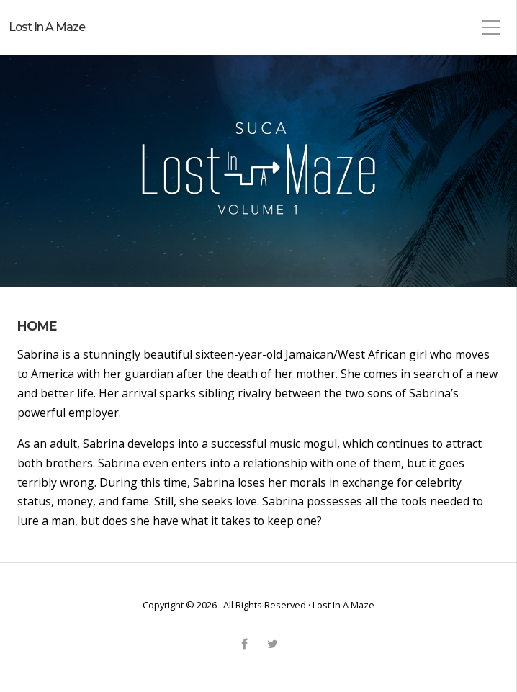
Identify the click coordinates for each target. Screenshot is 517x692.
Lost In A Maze (47, 27)
